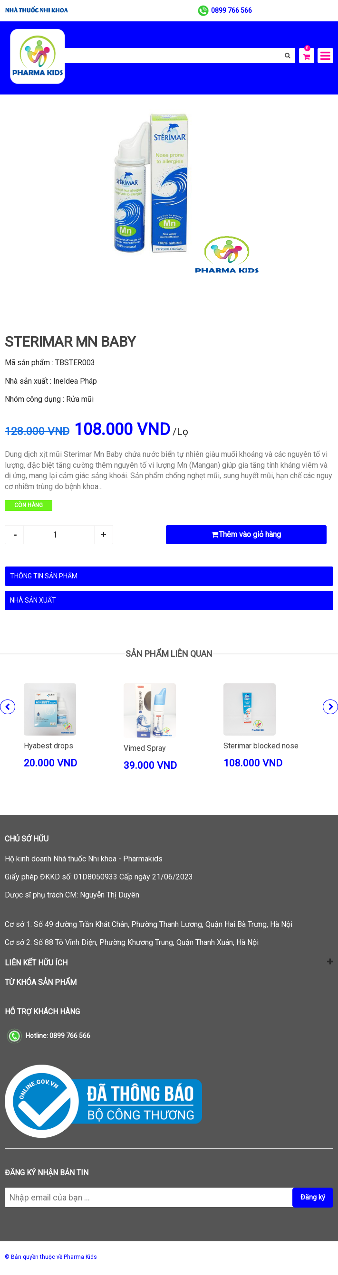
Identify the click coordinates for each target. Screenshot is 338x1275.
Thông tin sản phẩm (43, 576)
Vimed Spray (145, 748)
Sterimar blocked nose (261, 745)
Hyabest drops (48, 745)
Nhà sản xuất (33, 600)
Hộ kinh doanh (84, 858)
